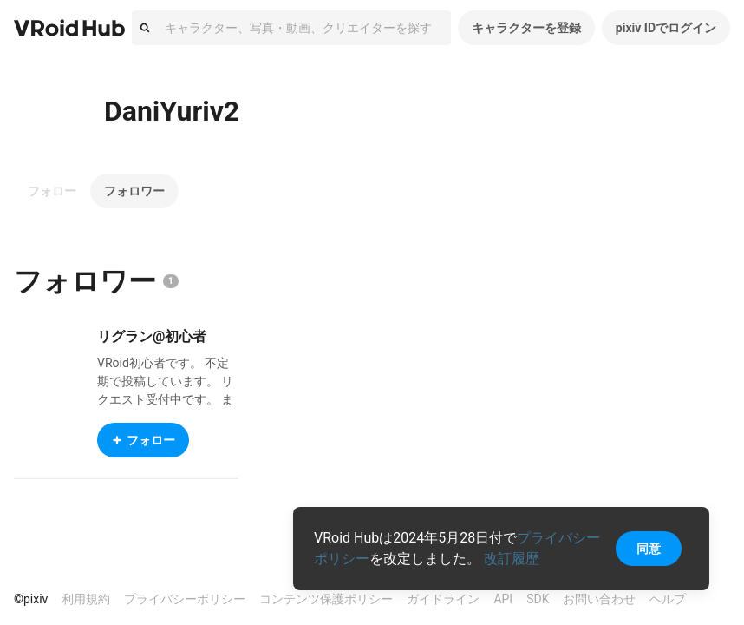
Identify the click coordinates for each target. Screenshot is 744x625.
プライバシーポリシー (184, 599)
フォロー (52, 191)
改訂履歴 (511, 558)
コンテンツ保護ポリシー (326, 599)
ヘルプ (667, 599)
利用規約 (86, 599)
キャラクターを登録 (526, 28)
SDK (537, 599)
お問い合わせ (599, 599)
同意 (648, 549)
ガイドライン (443, 599)
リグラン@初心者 (151, 336)
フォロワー (134, 191)
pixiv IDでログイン (666, 28)
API (502, 599)
